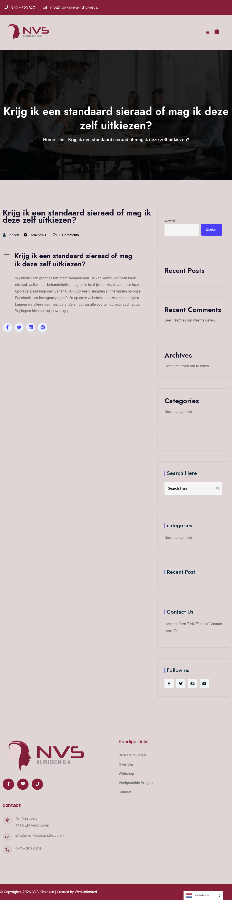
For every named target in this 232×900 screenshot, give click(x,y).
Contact (125, 792)
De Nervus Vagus (133, 755)
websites (95, 298)
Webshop (126, 774)
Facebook (23, 298)
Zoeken (170, 220)
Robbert (11, 235)
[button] (208, 32)
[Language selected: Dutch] (203, 895)
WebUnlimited (86, 892)
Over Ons (126, 764)
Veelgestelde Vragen (136, 783)
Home (50, 139)
